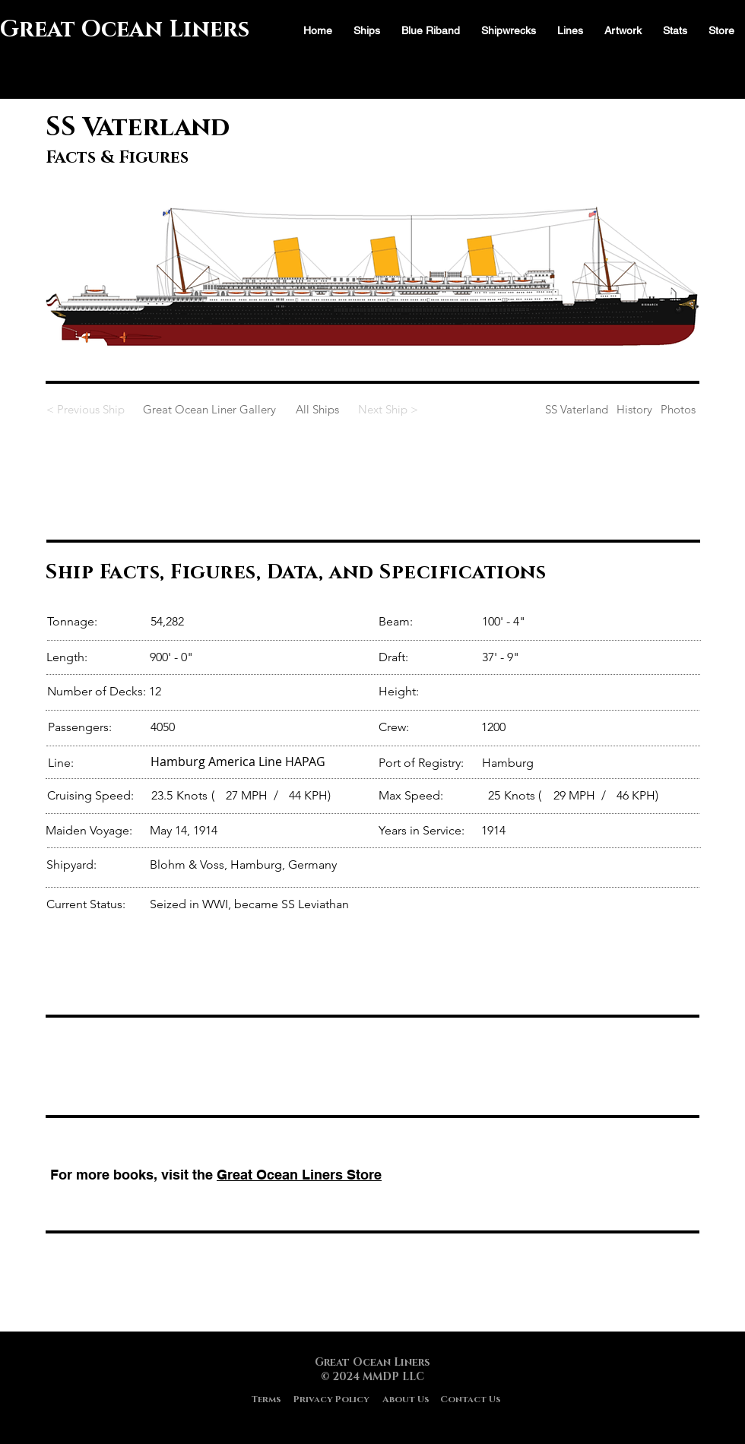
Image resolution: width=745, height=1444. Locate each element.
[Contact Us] (470, 1399)
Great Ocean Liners (124, 29)
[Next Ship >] (385, 409)
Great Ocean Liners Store (299, 1175)
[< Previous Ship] (91, 409)
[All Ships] (317, 409)
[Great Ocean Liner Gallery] (209, 409)
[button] (675, 31)
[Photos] (677, 409)
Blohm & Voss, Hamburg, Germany (243, 864)
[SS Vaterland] (520, 409)
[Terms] (266, 1399)
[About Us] (405, 1399)
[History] (634, 409)
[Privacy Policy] (331, 1399)
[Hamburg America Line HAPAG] (262, 761)
